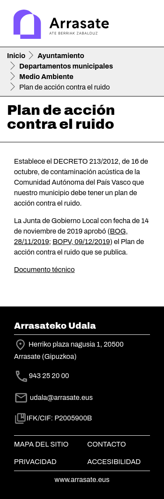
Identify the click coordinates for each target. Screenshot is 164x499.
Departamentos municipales (66, 66)
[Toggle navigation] (145, 25)
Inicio (16, 55)
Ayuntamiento (61, 55)
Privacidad (35, 461)
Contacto (106, 444)
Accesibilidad (114, 461)
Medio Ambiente (46, 76)
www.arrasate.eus (82, 479)
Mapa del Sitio (41, 444)
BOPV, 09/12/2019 (81, 241)
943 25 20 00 (49, 376)
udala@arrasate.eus (53, 397)
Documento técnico (44, 269)
